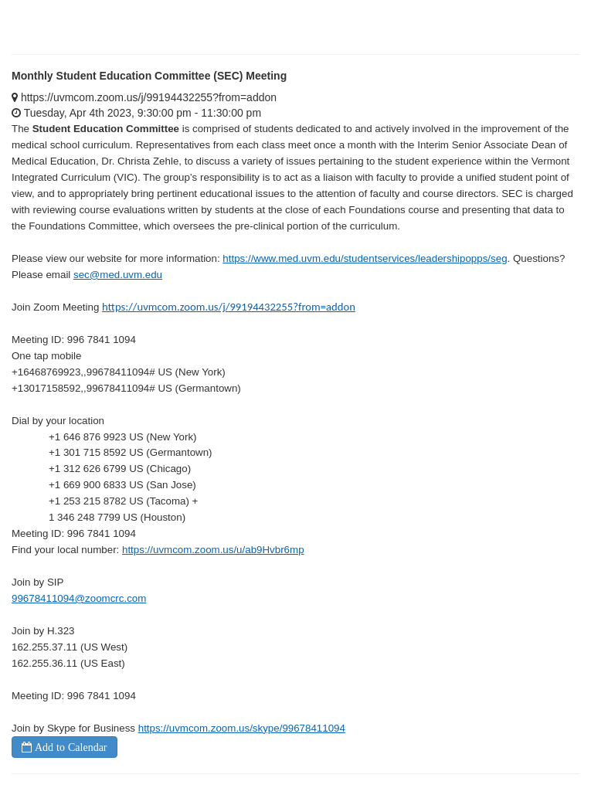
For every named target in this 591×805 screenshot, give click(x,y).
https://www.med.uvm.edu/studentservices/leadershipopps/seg (364, 258)
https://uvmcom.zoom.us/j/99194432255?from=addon (228, 307)
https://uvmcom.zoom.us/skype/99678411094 (241, 728)
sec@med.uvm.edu (117, 274)
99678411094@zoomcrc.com (79, 598)
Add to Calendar (69, 747)
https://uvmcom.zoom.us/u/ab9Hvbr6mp (213, 549)
